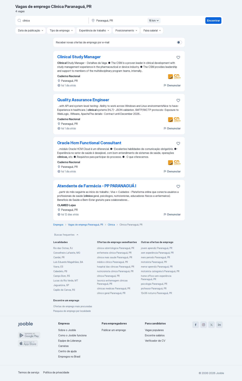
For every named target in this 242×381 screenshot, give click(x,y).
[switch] (179, 42)
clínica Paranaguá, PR (108, 275)
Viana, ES (58, 266)
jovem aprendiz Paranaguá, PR (156, 248)
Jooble (220, 373)
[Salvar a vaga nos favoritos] (178, 57)
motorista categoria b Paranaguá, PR (160, 271)
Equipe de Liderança (69, 340)
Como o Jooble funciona (72, 335)
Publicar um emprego (114, 330)
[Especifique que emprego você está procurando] (51, 20)
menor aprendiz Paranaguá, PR (157, 266)
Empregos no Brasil (69, 356)
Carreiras (63, 346)
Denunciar (172, 85)
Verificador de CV (155, 340)
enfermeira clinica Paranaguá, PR (114, 252)
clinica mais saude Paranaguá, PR (114, 257)
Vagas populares (154, 330)
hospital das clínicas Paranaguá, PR (115, 266)
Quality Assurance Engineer (83, 99)
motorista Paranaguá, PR (154, 262)
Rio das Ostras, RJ (63, 248)
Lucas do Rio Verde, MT (65, 280)
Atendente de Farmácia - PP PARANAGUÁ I (96, 185)
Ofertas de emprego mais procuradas (72, 306)
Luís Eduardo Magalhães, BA (68, 262)
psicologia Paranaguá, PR (154, 283)
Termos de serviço (28, 372)
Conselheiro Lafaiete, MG (66, 252)
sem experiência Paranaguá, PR (157, 252)
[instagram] (203, 324)
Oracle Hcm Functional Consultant (89, 142)
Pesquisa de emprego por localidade (72, 311)
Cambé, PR (59, 257)
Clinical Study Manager (79, 56)
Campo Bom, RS (61, 275)
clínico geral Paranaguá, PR (111, 293)
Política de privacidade (56, 372)
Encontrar (213, 20)
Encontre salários (155, 335)
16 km (154, 20)
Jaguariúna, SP (61, 285)
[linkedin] (219, 324)
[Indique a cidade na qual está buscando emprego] (125, 20)
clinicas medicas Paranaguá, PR (113, 288)
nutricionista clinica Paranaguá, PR (115, 271)
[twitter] (211, 324)
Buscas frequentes (66, 234)
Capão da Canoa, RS (64, 289)
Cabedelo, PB (60, 271)
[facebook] (195, 324)
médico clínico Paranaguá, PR (112, 262)
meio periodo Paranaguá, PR (155, 257)
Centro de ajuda (67, 351)
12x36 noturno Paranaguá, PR (156, 293)
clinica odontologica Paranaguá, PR (115, 248)
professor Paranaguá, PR (154, 288)
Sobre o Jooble (67, 330)
